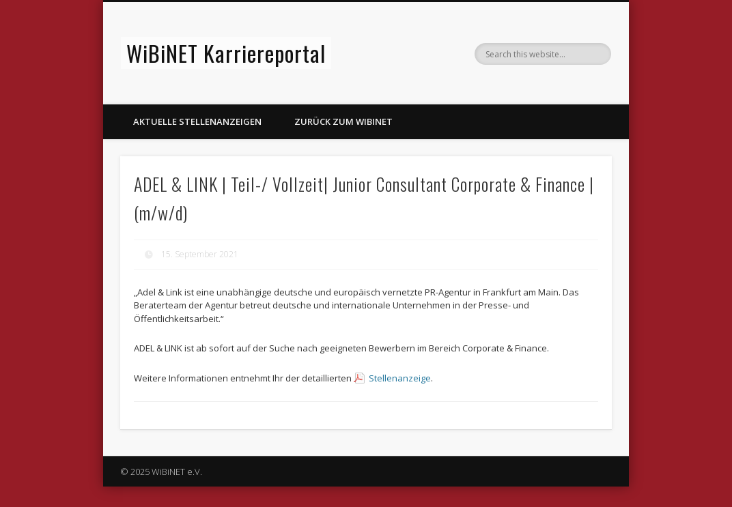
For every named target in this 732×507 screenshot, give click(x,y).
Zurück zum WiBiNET (343, 121)
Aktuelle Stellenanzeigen (197, 121)
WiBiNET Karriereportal (226, 53)
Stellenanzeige (400, 378)
